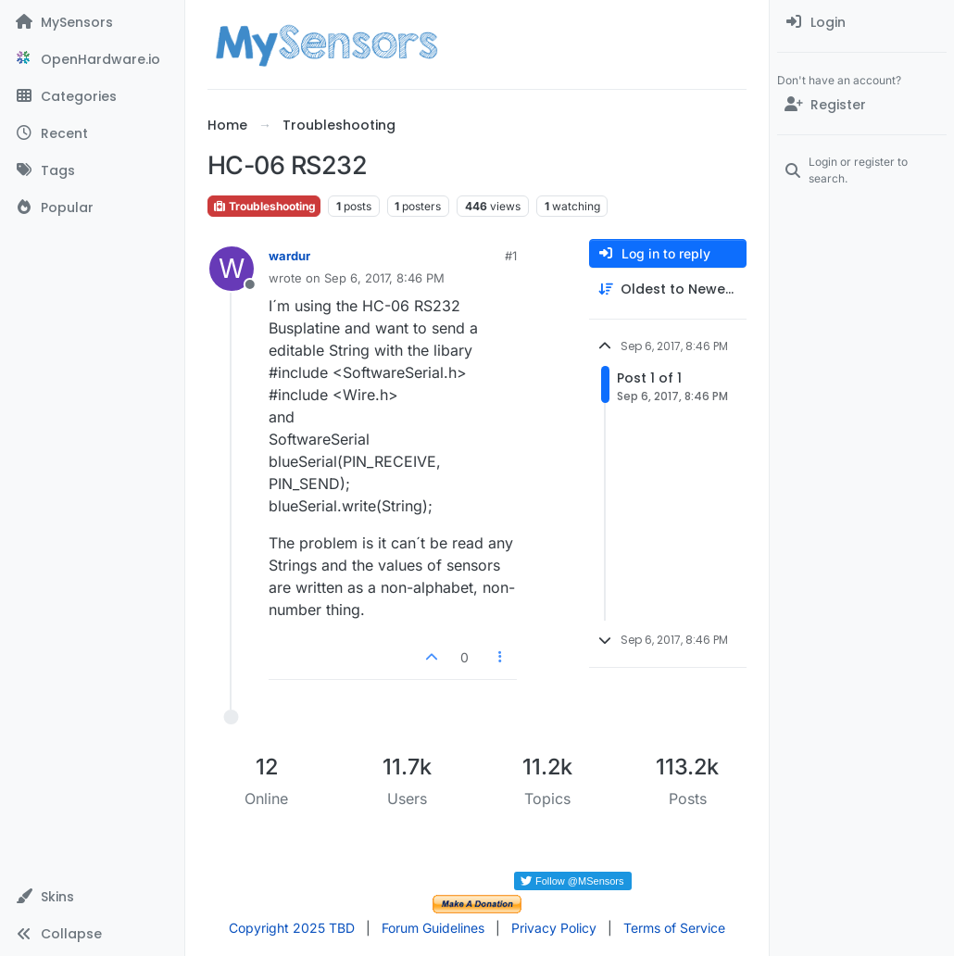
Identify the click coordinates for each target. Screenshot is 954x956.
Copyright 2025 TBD (292, 928)
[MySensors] (92, 22)
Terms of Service (674, 928)
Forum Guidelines (433, 928)
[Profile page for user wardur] (231, 268)
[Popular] (92, 207)
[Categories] (92, 96)
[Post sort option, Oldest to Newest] (668, 289)
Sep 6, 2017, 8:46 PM (384, 277)
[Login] (862, 22)
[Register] (862, 105)
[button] (92, 897)
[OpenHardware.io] (92, 59)
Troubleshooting (264, 206)
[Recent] (92, 133)
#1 (511, 255)
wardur (289, 255)
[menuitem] (862, 22)
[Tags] (92, 170)
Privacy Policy (553, 928)
